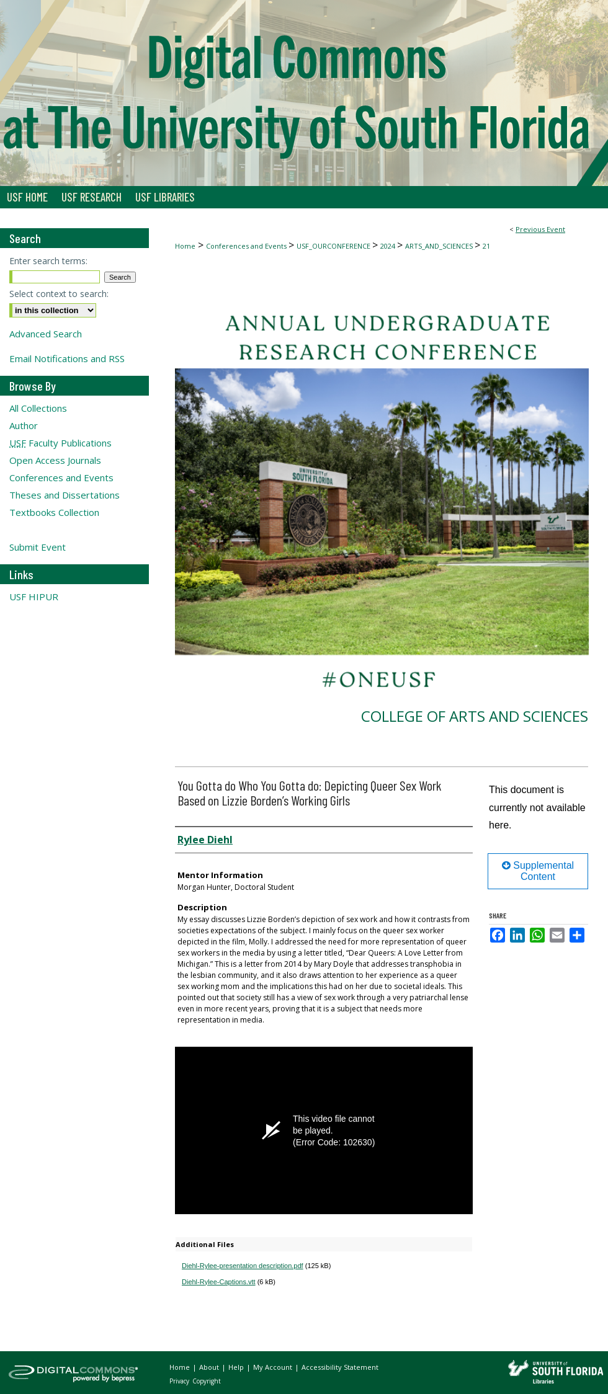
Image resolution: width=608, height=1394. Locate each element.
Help (237, 1367)
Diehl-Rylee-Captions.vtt (219, 1281)
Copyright (206, 1381)
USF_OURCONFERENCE (334, 246)
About (210, 1367)
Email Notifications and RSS (67, 358)
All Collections (38, 408)
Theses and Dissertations (64, 495)
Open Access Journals (55, 460)
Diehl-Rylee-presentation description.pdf (242, 1265)
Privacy (180, 1381)
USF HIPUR (33, 596)
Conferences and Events (247, 246)
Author (23, 425)
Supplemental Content (538, 871)
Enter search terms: (48, 261)
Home (185, 246)
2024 (388, 246)
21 (486, 246)
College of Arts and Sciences (474, 716)
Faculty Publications (60, 443)
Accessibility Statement (340, 1367)
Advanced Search (45, 333)
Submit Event (37, 547)
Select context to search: (59, 294)
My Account (273, 1367)
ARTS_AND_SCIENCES (440, 246)
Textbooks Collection (54, 512)
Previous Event (540, 229)
